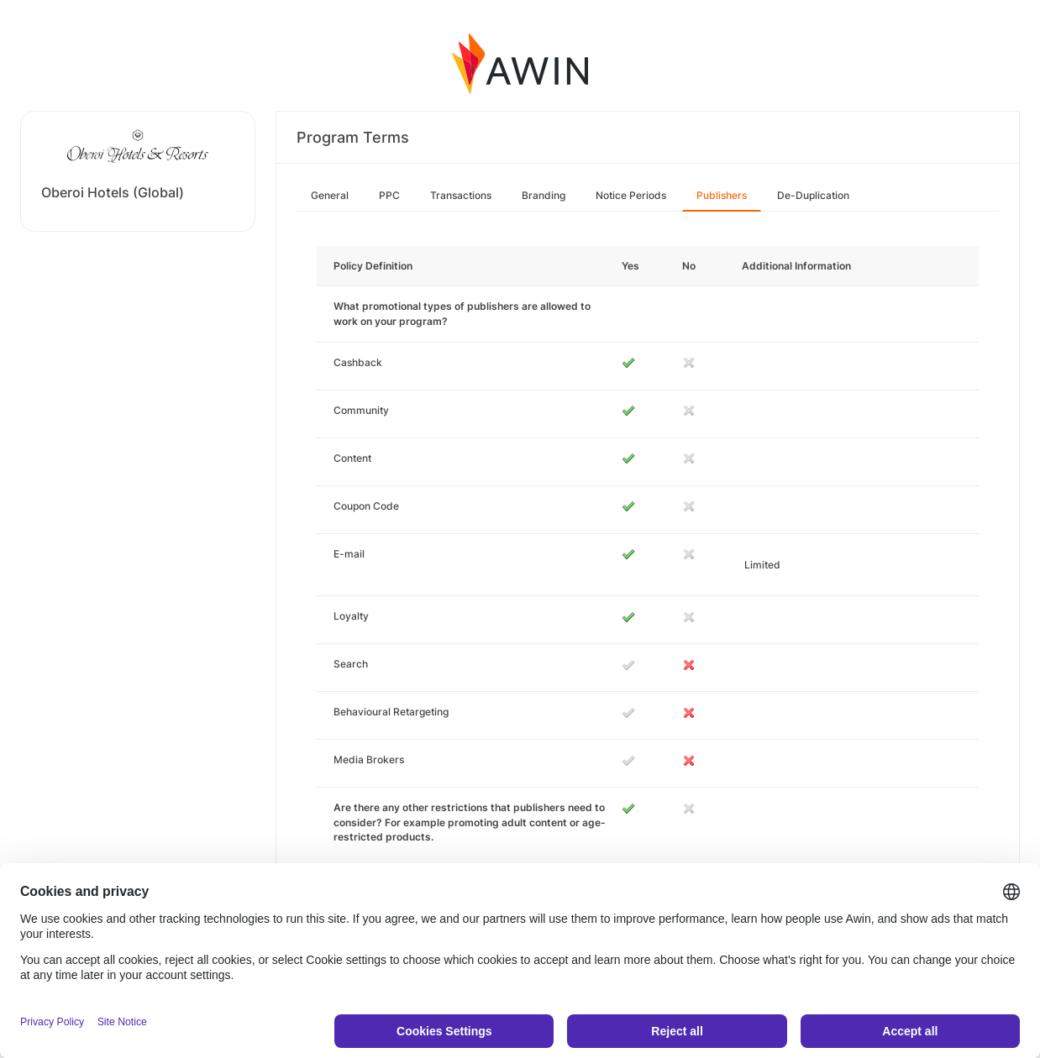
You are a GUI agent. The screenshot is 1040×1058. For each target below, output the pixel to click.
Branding (543, 195)
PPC (389, 195)
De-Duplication (813, 195)
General (330, 195)
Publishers (721, 195)
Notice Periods (631, 195)
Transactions (460, 195)
